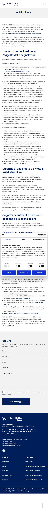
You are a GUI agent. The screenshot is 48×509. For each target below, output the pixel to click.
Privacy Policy (41, 489)
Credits (17, 491)
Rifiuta (9, 272)
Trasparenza (27, 489)
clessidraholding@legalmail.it (13, 445)
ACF (13, 491)
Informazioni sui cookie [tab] (39, 239)
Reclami (34, 489)
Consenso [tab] (8, 239)
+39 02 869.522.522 (10, 443)
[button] (44, 4)
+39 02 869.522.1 (9, 441)
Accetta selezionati (24, 272)
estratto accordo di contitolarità (18, 294)
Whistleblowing (25, 491)
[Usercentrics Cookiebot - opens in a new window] (39, 235)
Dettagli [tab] (24, 239)
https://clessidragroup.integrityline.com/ (18, 71)
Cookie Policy (7, 491)
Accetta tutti (39, 272)
